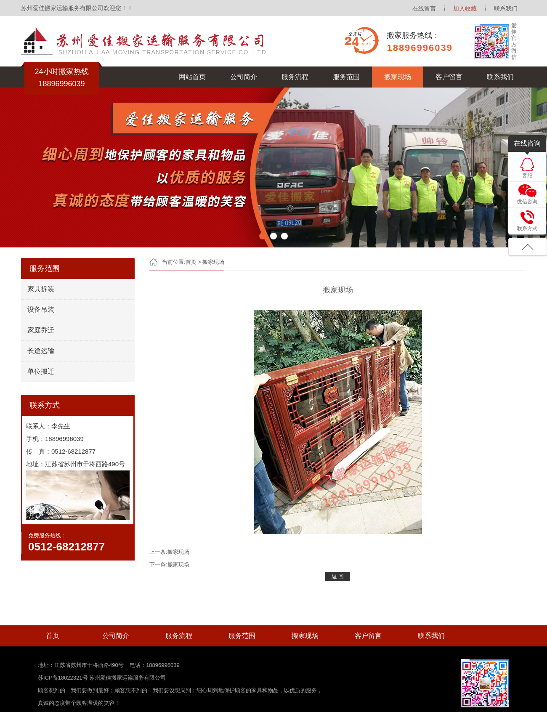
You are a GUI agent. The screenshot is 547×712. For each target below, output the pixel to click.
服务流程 (294, 76)
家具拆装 (40, 288)
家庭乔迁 (40, 330)
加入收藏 (465, 8)
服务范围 (346, 76)
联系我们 (506, 8)
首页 (191, 262)
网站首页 (192, 76)
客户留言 (448, 76)
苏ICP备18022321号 (63, 678)
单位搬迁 (40, 371)
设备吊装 (40, 309)
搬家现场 (397, 76)
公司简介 (243, 76)
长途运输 (40, 350)
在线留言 (424, 8)
